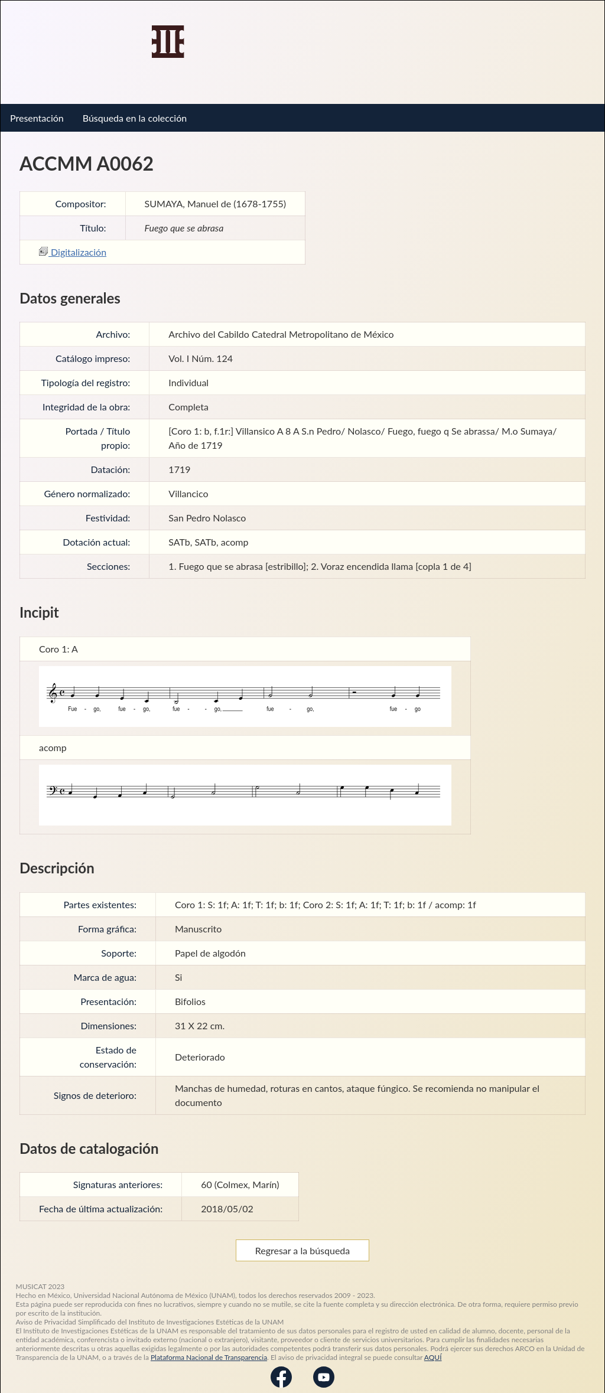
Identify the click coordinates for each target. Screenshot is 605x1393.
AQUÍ (433, 1348)
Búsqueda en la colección (135, 109)
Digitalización (72, 243)
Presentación (37, 109)
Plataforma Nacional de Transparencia (209, 1348)
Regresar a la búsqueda (302, 1241)
